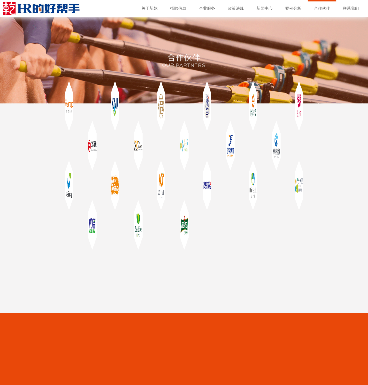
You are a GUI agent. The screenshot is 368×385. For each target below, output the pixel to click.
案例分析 (293, 8)
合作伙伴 (322, 8)
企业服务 (207, 8)
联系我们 (351, 8)
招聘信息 (178, 8)
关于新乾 (149, 8)
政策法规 (236, 8)
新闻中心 (264, 8)
